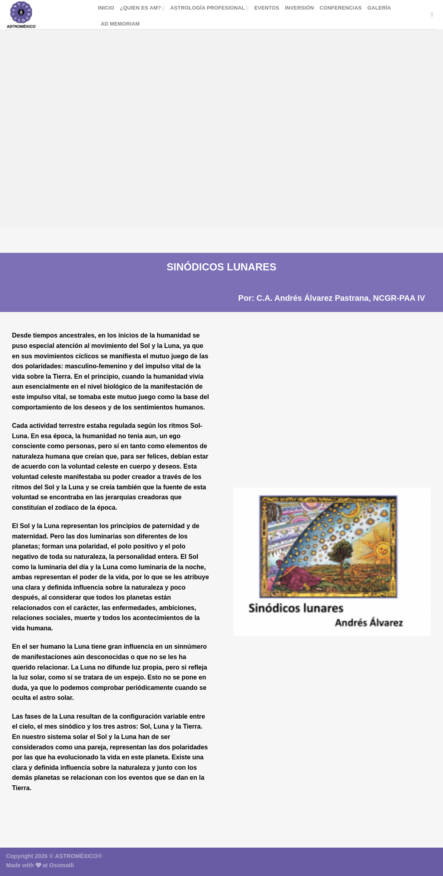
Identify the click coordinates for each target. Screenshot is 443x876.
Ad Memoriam (120, 24)
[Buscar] (434, 14)
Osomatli (61, 865)
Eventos (266, 8)
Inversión (299, 8)
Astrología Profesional (209, 8)
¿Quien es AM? (142, 8)
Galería (379, 8)
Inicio (106, 8)
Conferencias (340, 8)
